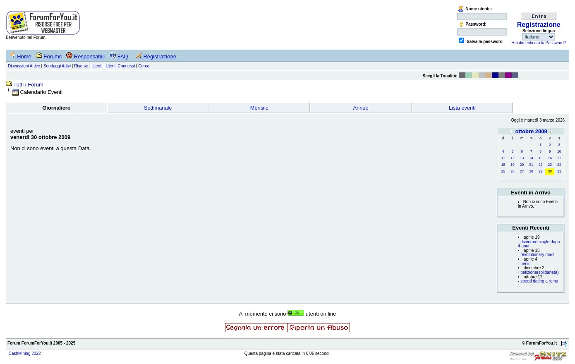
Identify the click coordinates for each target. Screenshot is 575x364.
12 (512, 158)
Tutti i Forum (28, 84)
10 (559, 151)
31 (559, 171)
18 (503, 165)
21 (531, 165)
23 (549, 165)
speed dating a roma (539, 281)
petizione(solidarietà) (539, 272)
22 (540, 165)
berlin (525, 263)
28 (531, 171)
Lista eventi (462, 108)
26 (512, 171)
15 (540, 158)
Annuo (361, 108)
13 (522, 158)
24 (559, 165)
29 (540, 171)
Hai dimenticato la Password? (538, 43)
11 (503, 158)
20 (522, 165)
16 (549, 158)
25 (503, 171)
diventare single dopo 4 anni (539, 244)
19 (512, 165)
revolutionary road (536, 254)
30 (549, 171)
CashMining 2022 (25, 353)
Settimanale (158, 108)
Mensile (259, 108)
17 (559, 158)
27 (522, 171)
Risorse (81, 66)
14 (531, 158)
